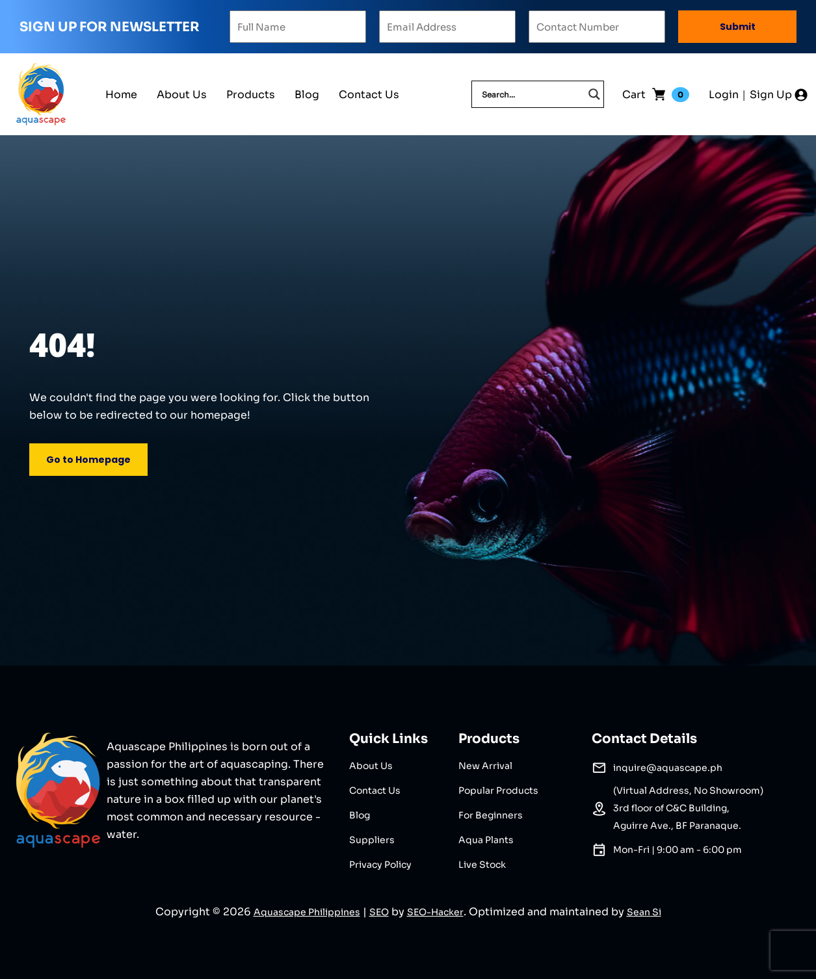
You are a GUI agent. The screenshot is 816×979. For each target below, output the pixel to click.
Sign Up (771, 94)
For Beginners (490, 815)
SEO (379, 912)
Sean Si (644, 912)
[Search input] (532, 94)
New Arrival (485, 766)
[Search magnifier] (594, 94)
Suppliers (372, 840)
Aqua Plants (486, 840)
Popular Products (498, 790)
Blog (307, 94)
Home (121, 94)
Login (724, 94)
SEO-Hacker (435, 912)
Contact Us (369, 94)
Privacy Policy (380, 864)
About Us (182, 94)
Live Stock (482, 864)
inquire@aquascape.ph (667, 768)
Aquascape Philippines (307, 912)
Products (250, 94)
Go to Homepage (88, 459)
